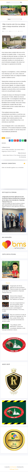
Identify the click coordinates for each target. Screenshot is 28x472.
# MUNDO (8, 138)
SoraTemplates (13, 467)
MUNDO (21, 31)
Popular (8, 283)
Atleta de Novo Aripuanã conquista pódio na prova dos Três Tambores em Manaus (17, 297)
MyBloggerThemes (14, 469)
